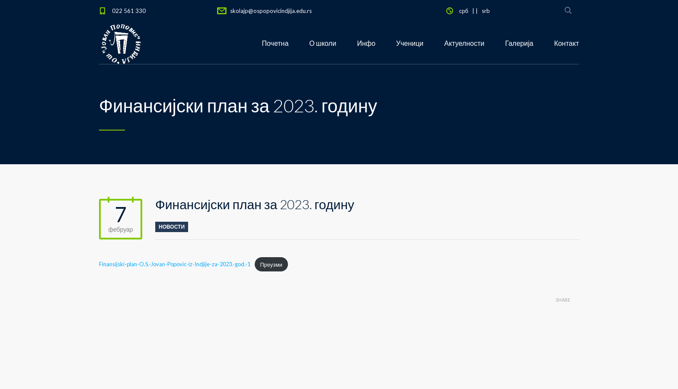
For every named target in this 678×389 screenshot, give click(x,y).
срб (463, 10)
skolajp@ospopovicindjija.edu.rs (271, 10)
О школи (322, 43)
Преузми (271, 264)
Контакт (566, 43)
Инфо (366, 43)
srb (486, 10)
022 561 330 (129, 10)
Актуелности (464, 43)
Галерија (519, 43)
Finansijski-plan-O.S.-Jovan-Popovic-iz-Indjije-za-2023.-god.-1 (174, 264)
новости (172, 226)
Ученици (409, 43)
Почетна (275, 43)
